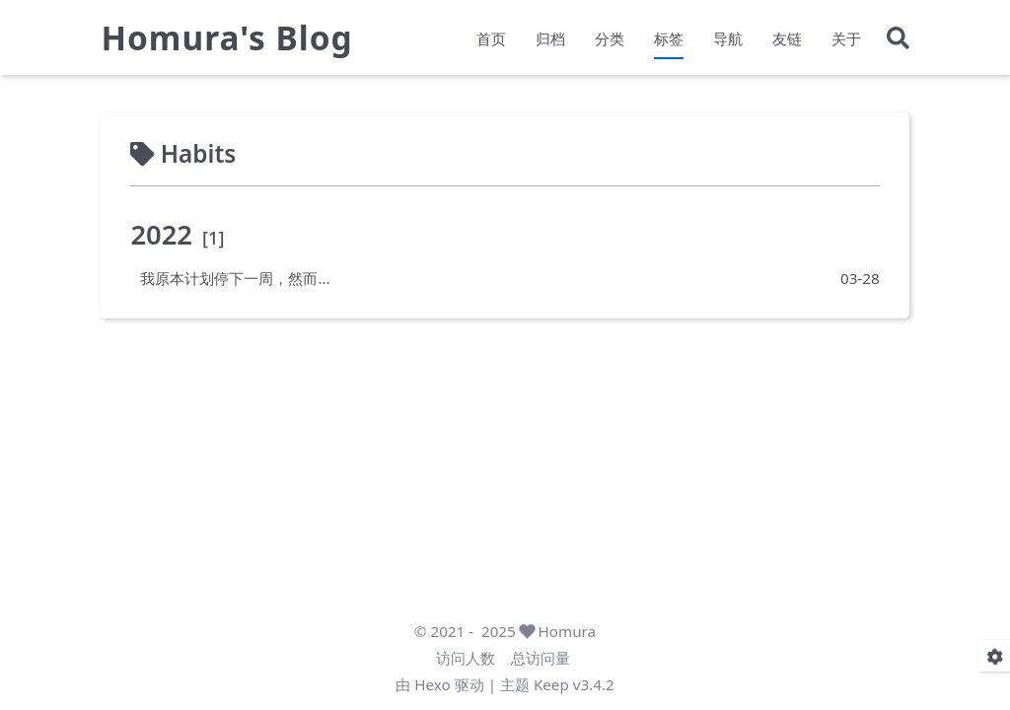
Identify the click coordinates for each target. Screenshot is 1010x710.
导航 (728, 38)
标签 (669, 38)
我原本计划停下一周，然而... (234, 278)
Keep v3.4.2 (574, 684)
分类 (609, 38)
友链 (787, 38)
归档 (550, 38)
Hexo (432, 684)
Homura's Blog (226, 38)
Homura (568, 631)
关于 (846, 38)
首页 (491, 38)
